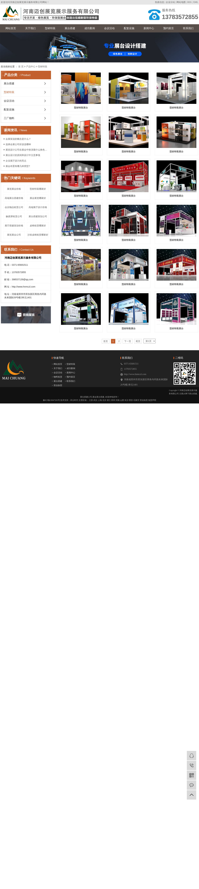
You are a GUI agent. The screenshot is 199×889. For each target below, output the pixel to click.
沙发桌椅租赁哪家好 (37, 234)
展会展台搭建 (98, 537)
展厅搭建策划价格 (14, 225)
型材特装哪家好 (38, 189)
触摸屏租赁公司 (14, 216)
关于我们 (30, 28)
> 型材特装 (70, 504)
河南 (118, 540)
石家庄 (136, 540)
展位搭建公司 (86, 537)
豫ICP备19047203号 (51, 540)
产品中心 (30, 66)
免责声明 (152, 540)
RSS (189, 2)
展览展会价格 (14, 189)
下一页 (127, 481)
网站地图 (181, 2)
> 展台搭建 (57, 521)
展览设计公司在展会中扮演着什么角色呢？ (27, 149)
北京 (104, 540)
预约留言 (168, 28)
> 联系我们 (70, 521)
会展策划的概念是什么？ (18, 139)
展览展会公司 (14, 234)
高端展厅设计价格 (38, 207)
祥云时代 (74, 540)
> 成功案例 (70, 508)
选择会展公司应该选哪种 (18, 144)
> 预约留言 (70, 517)
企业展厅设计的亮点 (16, 160)
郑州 (113, 540)
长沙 (126, 540)
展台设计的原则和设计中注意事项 (23, 155)
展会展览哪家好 (38, 198)
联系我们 (188, 28)
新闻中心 (149, 28)
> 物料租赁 (57, 517)
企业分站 (170, 2)
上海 (100, 540)
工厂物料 (9, 118)
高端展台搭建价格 (14, 198)
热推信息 (159, 2)
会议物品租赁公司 (14, 207)
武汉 (95, 540)
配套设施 (129, 28)
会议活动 (109, 28)
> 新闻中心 (70, 513)
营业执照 (144, 540)
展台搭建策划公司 (38, 216)
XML (195, 2)
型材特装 (50, 28)
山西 (122, 540)
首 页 (21, 66)
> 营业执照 (57, 525)
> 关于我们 (57, 508)
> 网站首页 (57, 504)
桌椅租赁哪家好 (38, 225)
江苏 (91, 540)
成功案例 (89, 28)
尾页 (138, 481)
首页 (105, 481)
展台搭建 (70, 28)
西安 (131, 540)
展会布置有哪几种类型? (18, 166)
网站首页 (10, 28)
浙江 (109, 540)
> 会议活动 (57, 513)
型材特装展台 (81, 108)
